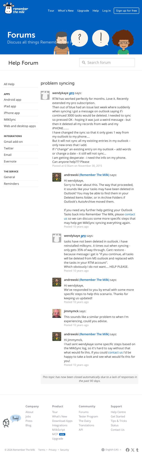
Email (7, 155)
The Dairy (85, 421)
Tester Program (88, 416)
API (81, 429)
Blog (28, 425)
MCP (58, 434)
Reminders (11, 184)
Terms (41, 449)
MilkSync (10, 119)
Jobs (28, 416)
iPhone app (12, 113)
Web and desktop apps (20, 126)
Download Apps (62, 421)
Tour (51, 10)
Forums (84, 412)
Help (96, 10)
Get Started (118, 416)
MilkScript (58, 429)
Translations (86, 425)
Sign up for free (126, 10)
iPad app (10, 106)
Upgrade (83, 10)
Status (115, 425)
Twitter (9, 148)
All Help (9, 84)
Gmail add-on (13, 142)
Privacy (53, 449)
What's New (66, 10)
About (29, 412)
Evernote (10, 161)
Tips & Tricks (119, 421)
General (9, 177)
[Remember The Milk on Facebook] (127, 450)
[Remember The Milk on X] (133, 450)
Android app (12, 100)
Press (29, 421)
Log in (106, 10)
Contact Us (117, 429)
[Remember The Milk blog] (137, 450)
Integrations (59, 425)
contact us (115, 352)
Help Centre (118, 412)
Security (64, 449)
